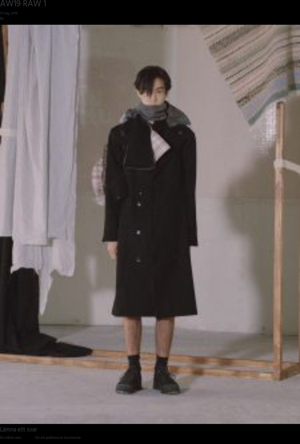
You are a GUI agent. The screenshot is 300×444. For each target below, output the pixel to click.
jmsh (7, 19)
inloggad (28, 438)
